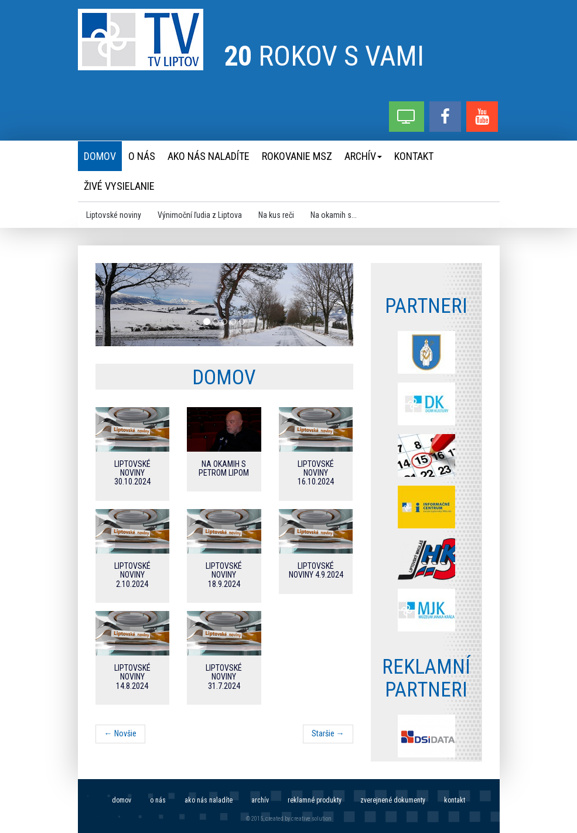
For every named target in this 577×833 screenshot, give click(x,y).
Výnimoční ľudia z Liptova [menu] (200, 215)
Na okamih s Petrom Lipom (224, 468)
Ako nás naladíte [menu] (209, 156)
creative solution (311, 818)
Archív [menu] (363, 156)
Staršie (328, 733)
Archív (260, 800)
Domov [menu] (100, 156)
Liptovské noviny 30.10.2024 (132, 473)
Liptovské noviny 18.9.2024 (224, 575)
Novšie (120, 733)
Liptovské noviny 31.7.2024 (224, 677)
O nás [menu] (141, 156)
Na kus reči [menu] (276, 215)
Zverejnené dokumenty (392, 800)
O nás (158, 800)
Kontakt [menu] (413, 156)
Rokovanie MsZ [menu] (297, 156)
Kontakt (454, 800)
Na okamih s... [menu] (333, 215)
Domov (121, 800)
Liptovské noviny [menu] (113, 215)
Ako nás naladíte (209, 800)
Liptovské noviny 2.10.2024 (132, 575)
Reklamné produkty (315, 800)
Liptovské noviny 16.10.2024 (316, 473)
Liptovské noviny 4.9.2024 (316, 570)
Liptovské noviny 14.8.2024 (132, 677)
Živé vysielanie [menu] (119, 186)
